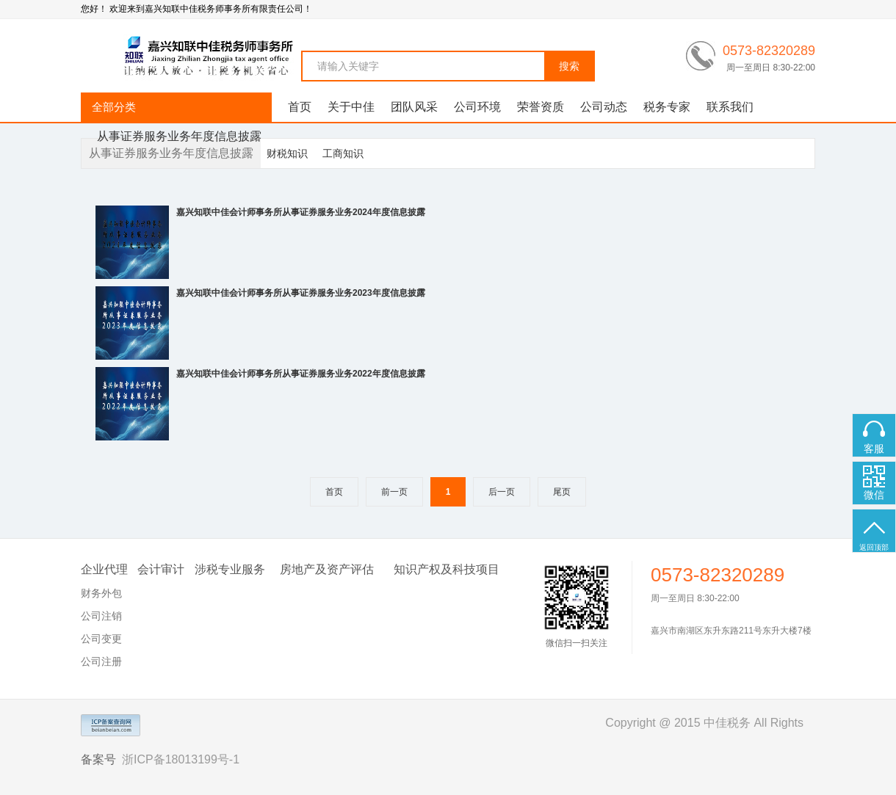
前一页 (394, 492)
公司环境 (477, 107)
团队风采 (414, 107)
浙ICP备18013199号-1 (180, 759)
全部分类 (114, 107)
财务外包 (101, 593)
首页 (299, 107)
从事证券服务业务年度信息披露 (179, 136)
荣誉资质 (540, 107)
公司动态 (603, 107)
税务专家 (666, 107)
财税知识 (287, 153)
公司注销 (101, 616)
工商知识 (343, 153)
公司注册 (101, 661)
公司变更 (101, 639)
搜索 (569, 66)
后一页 (501, 492)
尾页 (562, 492)
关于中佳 (351, 107)
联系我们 (730, 107)
